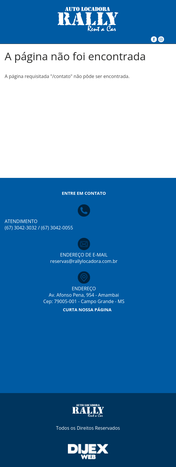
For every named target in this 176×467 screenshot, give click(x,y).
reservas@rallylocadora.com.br (83, 261)
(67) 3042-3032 (21, 227)
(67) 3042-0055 (57, 227)
